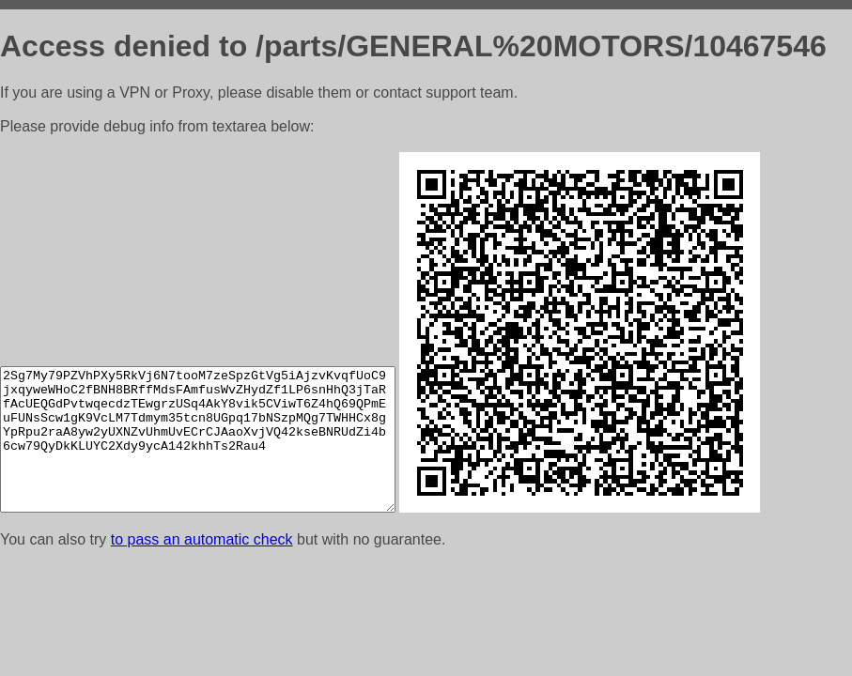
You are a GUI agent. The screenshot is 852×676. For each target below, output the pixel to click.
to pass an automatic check (202, 539)
